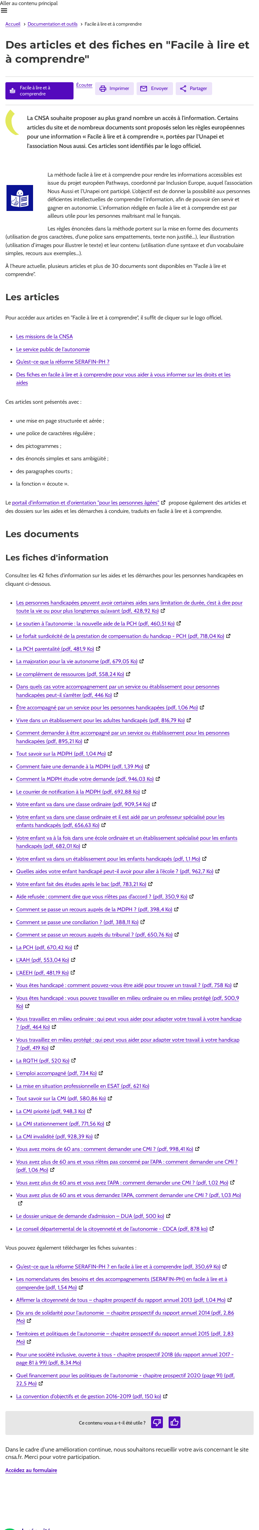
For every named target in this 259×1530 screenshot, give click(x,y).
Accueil (12, 24)
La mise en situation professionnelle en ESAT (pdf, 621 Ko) (82, 1085)
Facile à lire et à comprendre (29, 91)
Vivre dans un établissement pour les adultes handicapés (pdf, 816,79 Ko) (104, 720)
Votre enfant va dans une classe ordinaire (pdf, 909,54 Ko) (87, 804)
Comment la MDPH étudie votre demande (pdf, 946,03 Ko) (89, 778)
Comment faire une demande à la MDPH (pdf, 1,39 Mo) (83, 766)
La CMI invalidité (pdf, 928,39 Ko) (58, 1136)
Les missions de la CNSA (44, 336)
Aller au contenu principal (29, 3)
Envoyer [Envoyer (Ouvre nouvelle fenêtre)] (154, 89)
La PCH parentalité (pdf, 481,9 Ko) (59, 648)
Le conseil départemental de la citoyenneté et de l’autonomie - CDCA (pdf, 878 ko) (116, 1228)
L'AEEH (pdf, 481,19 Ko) (46, 972)
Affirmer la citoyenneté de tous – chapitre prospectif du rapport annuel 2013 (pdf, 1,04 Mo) (125, 1299)
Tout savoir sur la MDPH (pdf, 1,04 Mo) (65, 753)
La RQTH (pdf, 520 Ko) (47, 1060)
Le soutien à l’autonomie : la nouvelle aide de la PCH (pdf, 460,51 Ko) (99, 623)
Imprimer (114, 89)
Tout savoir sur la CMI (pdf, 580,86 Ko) (65, 1098)
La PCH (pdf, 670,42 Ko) (48, 947)
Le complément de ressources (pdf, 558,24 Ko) (74, 674)
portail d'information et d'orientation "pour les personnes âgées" (89, 502)
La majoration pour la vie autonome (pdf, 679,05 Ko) (81, 661)
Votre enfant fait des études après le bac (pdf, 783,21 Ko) (85, 884)
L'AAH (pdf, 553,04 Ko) (46, 959)
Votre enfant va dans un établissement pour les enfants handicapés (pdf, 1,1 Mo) (112, 858)
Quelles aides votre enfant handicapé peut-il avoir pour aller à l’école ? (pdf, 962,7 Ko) (119, 871)
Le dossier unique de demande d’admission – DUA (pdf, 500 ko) (94, 1216)
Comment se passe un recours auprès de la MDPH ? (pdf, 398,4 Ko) (98, 909)
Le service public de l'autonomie (53, 349)
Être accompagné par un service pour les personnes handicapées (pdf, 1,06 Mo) (111, 707)
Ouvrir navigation (4, 10)
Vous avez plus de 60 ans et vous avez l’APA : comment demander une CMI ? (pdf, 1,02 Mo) (126, 1182)
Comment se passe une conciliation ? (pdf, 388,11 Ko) (81, 922)
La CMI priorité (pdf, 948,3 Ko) (54, 1111)
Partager (193, 89)
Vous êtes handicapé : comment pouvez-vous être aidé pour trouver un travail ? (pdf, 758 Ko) (128, 985)
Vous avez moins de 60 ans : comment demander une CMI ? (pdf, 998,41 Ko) (108, 1148)
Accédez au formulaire (31, 1470)
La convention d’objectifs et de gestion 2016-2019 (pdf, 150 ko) (92, 1396)
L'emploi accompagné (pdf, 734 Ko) (60, 1073)
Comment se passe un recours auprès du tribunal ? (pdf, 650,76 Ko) (98, 934)
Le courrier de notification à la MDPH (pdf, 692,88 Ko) (82, 791)
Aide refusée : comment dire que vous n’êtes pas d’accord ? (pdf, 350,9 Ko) (106, 896)
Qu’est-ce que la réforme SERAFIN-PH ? (63, 361)
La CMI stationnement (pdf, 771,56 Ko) (64, 1123)
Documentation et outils (53, 24)
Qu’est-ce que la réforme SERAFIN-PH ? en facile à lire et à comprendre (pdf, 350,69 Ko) (122, 1266)
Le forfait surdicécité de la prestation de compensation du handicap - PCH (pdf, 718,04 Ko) (124, 636)
